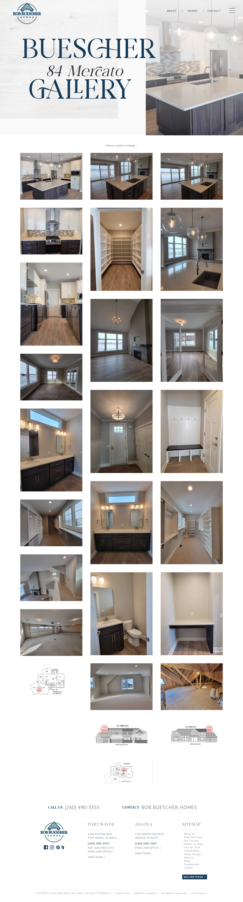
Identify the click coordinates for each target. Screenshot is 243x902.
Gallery (188, 857)
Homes (193, 11)
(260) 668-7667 (146, 843)
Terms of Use (123, 893)
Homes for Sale (194, 843)
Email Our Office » (101, 851)
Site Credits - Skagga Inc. (174, 893)
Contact (214, 11)
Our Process (191, 840)
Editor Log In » (199, 893)
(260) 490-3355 (99, 843)
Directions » (96, 857)
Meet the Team (193, 837)
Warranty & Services (145, 893)
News (187, 860)
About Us (189, 833)
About (172, 11)
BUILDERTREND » (195, 876)
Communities (191, 850)
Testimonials (191, 864)
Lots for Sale (192, 847)
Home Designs (193, 854)
